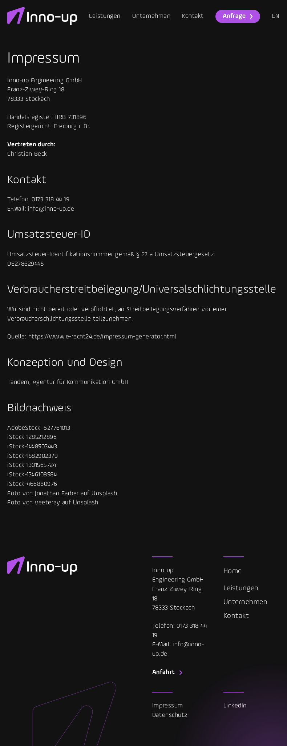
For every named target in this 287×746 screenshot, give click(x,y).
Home (232, 571)
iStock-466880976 (32, 484)
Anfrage (234, 16)
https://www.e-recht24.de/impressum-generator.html (102, 337)
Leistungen (104, 16)
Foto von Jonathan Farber (42, 494)
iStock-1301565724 (31, 465)
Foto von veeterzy (33, 503)
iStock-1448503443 (32, 447)
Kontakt (193, 16)
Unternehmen (151, 16)
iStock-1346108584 (32, 475)
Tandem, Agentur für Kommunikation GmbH (67, 382)
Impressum (167, 706)
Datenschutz (169, 715)
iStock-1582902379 (32, 456)
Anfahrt (163, 672)
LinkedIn (235, 706)
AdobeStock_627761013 (38, 428)
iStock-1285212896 (32, 437)
